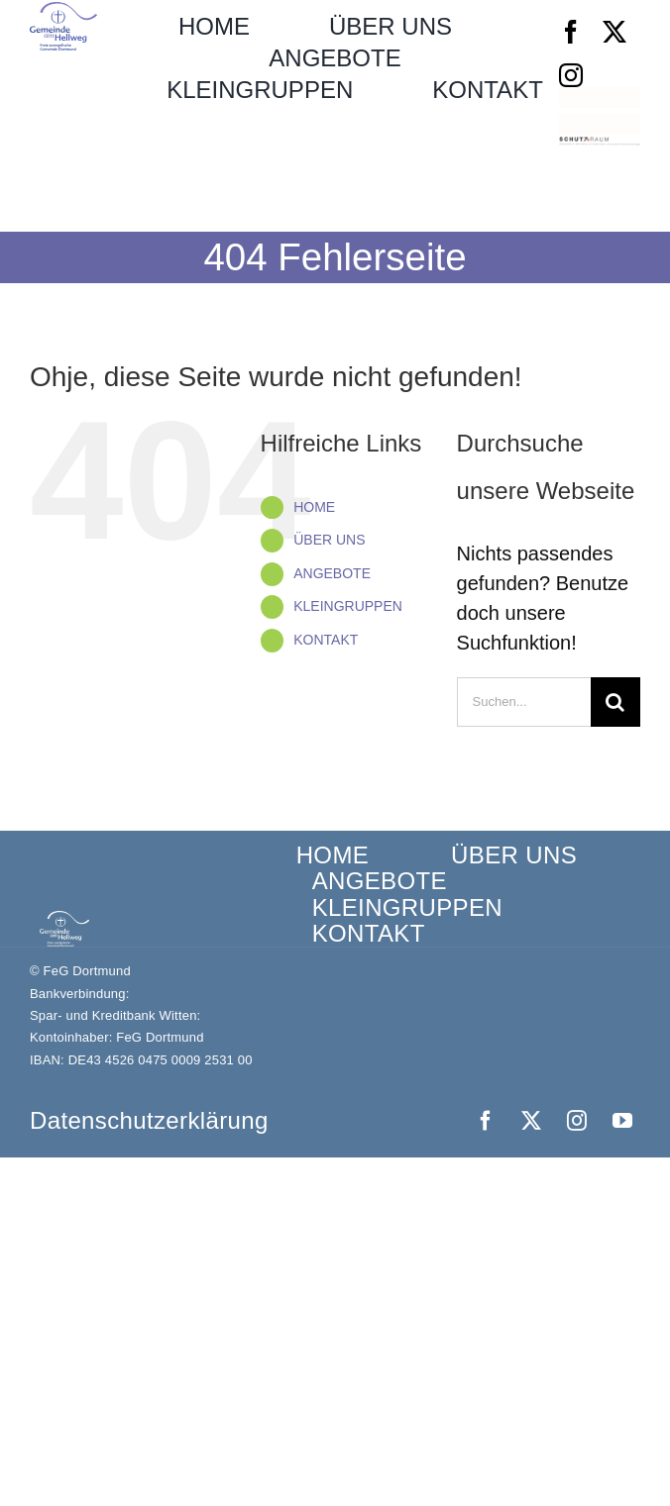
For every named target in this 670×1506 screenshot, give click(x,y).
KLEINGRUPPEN (347, 606)
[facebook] (571, 32)
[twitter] (614, 32)
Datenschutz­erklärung (149, 1120)
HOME (314, 507)
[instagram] (571, 75)
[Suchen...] (524, 702)
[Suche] (615, 702)
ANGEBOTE (332, 573)
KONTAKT (325, 640)
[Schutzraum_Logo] (599, 146)
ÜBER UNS (329, 540)
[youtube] (622, 1121)
